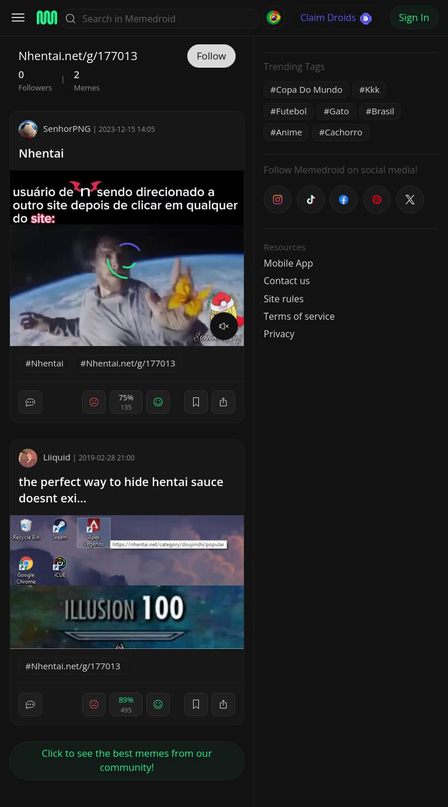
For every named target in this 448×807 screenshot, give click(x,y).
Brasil (383, 111)
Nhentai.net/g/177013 (131, 363)
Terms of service (299, 316)
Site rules (284, 298)
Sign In (414, 17)
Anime (289, 132)
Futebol (291, 111)
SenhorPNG (54, 128)
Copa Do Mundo (309, 89)
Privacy (279, 333)
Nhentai (41, 153)
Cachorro (343, 132)
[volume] (224, 326)
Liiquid (45, 457)
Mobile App (288, 263)
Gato (339, 111)
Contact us (287, 280)
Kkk (372, 89)
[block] (223, 402)
